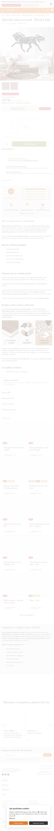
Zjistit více (12, 818)
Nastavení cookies (38, 823)
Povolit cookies (18, 823)
